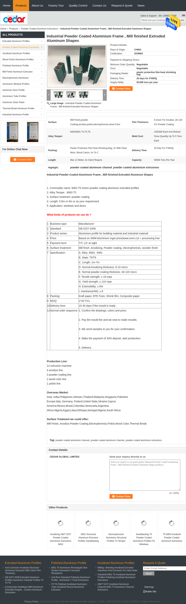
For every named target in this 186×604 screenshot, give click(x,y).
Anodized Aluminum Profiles (16, 53)
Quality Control (78, 5)
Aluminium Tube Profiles (14, 96)
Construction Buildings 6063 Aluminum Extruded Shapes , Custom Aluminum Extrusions (24, 590)
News (141, 5)
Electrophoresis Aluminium (15, 78)
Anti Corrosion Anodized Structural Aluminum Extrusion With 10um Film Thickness (23, 570)
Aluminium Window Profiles (15, 84)
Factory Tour (56, 5)
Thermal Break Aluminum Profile (18, 108)
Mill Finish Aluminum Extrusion (17, 71)
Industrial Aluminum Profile (15, 114)
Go (182, 20)
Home (6, 5)
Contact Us (99, 5)
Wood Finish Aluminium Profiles (18, 59)
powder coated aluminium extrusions (144, 440)
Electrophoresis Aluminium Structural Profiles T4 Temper (116, 537)
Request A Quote (121, 5)
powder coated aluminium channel (72, 440)
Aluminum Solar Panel (13, 102)
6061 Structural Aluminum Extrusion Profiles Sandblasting (88, 537)
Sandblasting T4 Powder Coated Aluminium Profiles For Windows (144, 539)
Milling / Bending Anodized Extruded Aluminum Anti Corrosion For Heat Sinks (117, 569)
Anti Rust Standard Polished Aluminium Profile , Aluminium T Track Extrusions (70, 578)
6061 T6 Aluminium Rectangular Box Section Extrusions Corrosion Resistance (69, 570)
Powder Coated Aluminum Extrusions (39, 28)
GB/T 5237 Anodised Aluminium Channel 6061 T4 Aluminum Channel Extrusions (116, 587)
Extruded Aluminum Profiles (16, 41)
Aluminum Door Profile (13, 90)
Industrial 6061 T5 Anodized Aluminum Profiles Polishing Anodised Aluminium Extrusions (117, 577)
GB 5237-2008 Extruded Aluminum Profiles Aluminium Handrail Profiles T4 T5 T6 (24, 580)
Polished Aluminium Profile (15, 65)
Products (21, 5)
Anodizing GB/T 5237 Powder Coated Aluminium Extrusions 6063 (60, 539)
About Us (37, 5)
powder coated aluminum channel (107, 440)
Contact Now (123, 88)
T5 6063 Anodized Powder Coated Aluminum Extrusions (171, 537)
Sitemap (149, 586)
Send (149, 573)
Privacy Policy (31, 601)
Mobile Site (149, 591)
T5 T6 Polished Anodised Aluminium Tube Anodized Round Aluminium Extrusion (69, 587)
